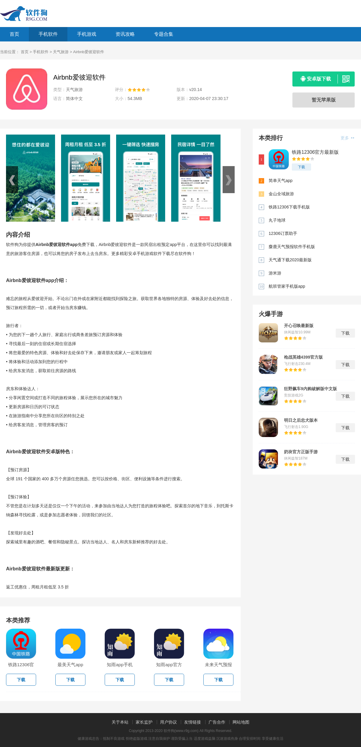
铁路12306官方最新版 (315, 152)
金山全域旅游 (281, 193)
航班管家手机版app (287, 286)
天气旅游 (61, 52)
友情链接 (192, 722)
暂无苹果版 (324, 99)
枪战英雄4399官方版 (303, 357)
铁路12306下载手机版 (289, 207)
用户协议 (168, 722)
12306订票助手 (283, 233)
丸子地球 (277, 220)
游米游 (275, 273)
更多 (347, 137)
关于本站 (120, 722)
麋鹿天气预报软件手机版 (292, 246)
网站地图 (241, 722)
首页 (14, 34)
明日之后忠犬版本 (301, 420)
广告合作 (216, 722)
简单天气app (280, 180)
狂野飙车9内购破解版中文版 (310, 388)
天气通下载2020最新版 (290, 259)
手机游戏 (86, 34)
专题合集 (163, 34)
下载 (301, 167)
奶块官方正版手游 (301, 451)
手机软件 (48, 34)
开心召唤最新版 (298, 325)
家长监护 (144, 722)
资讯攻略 (125, 34)
